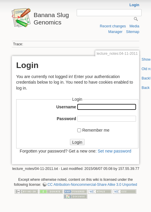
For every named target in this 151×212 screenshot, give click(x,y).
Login (134, 5)
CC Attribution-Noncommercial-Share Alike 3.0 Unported (92, 185)
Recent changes (113, 26)
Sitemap (132, 32)
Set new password (114, 151)
